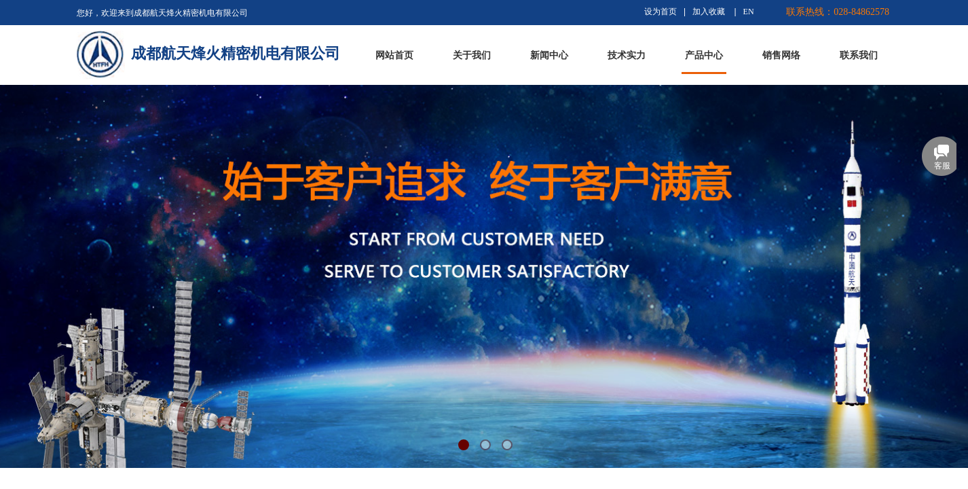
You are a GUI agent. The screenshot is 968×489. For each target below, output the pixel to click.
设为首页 (660, 11)
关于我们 (472, 55)
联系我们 (859, 55)
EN (748, 11)
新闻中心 (549, 55)
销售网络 (781, 55)
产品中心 (704, 55)
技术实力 (627, 55)
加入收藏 (708, 11)
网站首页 (394, 55)
